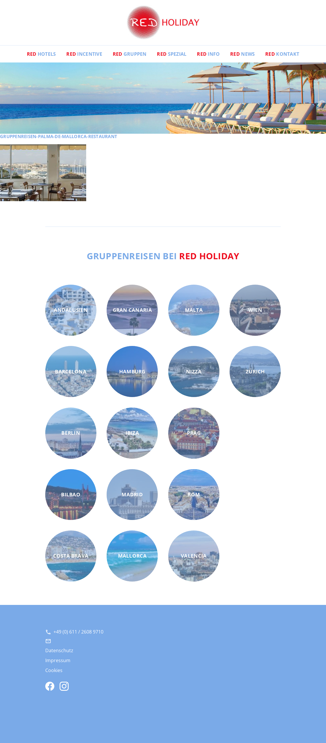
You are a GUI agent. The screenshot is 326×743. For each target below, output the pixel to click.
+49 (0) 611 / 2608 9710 (78, 632)
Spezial (171, 54)
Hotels (41, 54)
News (242, 54)
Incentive (84, 54)
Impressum (57, 660)
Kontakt (282, 54)
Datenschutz (59, 650)
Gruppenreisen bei (163, 256)
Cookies (54, 670)
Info (208, 54)
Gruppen (130, 54)
